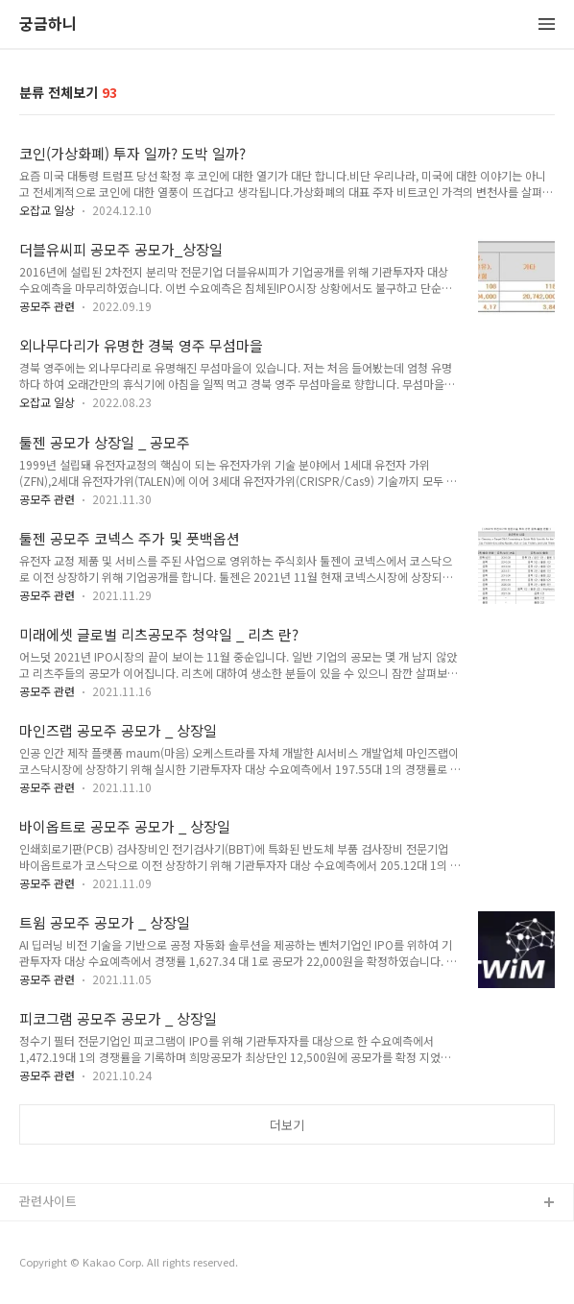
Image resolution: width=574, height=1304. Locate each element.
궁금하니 (48, 24)
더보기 (287, 1125)
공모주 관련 (47, 306)
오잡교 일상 (47, 210)
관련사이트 (48, 1201)
